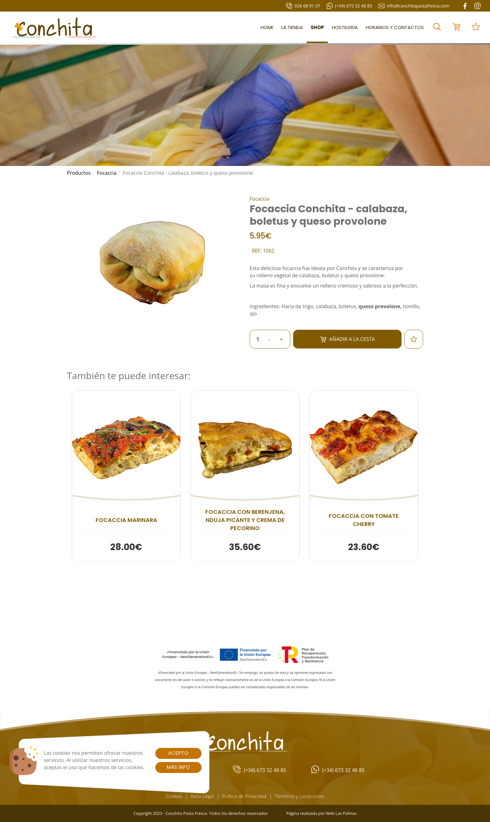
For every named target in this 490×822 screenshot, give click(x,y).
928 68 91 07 (303, 6)
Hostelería (345, 27)
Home (267, 27)
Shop (317, 27)
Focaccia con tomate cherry (364, 520)
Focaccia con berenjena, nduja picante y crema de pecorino (245, 520)
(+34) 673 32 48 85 (349, 6)
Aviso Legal (202, 796)
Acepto (178, 753)
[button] (437, 27)
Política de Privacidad (244, 796)
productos (79, 172)
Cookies (174, 796)
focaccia (107, 172)
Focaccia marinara (126, 520)
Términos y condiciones (299, 796)
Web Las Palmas (341, 813)
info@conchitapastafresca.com (413, 6)
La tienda (292, 27)
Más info (178, 767)
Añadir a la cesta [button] (347, 339)
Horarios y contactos (395, 27)
